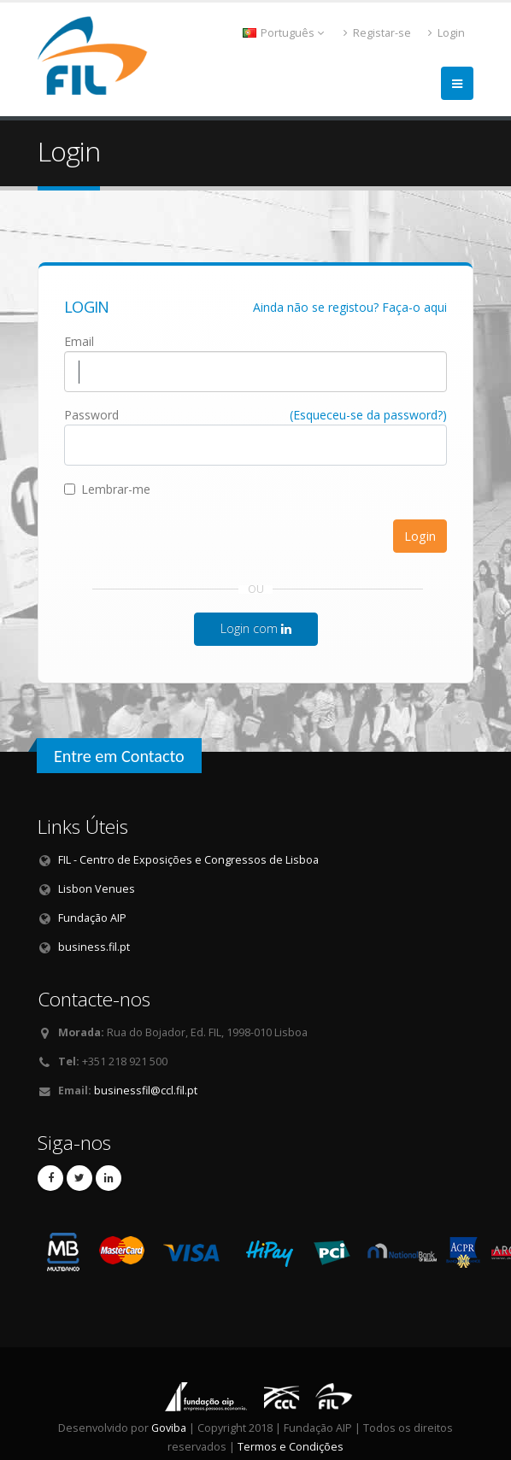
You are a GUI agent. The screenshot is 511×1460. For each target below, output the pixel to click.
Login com (255, 628)
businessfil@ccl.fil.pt (145, 1090)
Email (79, 341)
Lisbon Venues (96, 889)
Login (446, 33)
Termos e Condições (291, 1446)
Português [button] (283, 33)
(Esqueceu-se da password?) (368, 415)
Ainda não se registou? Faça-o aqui (350, 307)
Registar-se (377, 33)
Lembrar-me (107, 489)
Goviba (168, 1428)
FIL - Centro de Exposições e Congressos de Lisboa (188, 860)
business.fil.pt (94, 947)
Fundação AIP (92, 918)
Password (91, 415)
